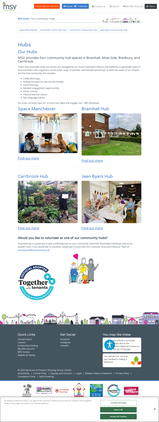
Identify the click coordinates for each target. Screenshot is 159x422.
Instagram (65, 342)
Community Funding (28, 345)
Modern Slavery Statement (98, 373)
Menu (150, 6)
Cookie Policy (40, 373)
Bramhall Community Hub (53, 30)
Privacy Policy (122, 373)
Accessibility (24, 373)
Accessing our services (47, 6)
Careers (22, 342)
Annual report (25, 339)
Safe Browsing (46, 376)
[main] (79, 409)
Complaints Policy (26, 376)
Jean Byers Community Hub (113, 30)
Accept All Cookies (118, 416)
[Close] (155, 409)
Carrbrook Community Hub (83, 30)
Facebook (65, 339)
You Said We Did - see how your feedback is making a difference (116, 359)
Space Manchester (28, 30)
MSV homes (24, 351)
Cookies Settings (118, 403)
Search (114, 6)
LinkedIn (64, 345)
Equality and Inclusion (61, 373)
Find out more (28, 158)
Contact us (98, 6)
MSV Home (23, 18)
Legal (78, 373)
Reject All (118, 409)
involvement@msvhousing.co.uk (34, 249)
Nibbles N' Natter (26, 355)
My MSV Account (133, 6)
